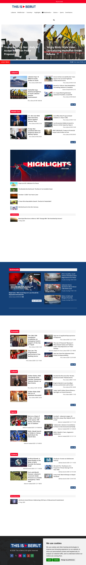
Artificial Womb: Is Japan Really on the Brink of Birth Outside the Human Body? (34, 462)
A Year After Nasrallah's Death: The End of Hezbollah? (34, 201)
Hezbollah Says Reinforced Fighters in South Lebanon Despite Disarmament (34, 93)
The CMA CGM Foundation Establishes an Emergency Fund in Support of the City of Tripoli (34, 340)
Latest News (5, 62)
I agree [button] (49, 560)
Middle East (21, 12)
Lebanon (13, 12)
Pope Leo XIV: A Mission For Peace (28, 183)
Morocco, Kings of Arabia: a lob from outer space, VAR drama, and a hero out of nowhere (34, 419)
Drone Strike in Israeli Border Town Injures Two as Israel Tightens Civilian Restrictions (64, 78)
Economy (30, 12)
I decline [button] (56, 560)
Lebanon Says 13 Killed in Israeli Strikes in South (33, 78)
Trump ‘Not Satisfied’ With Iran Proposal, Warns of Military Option (34, 131)
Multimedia (47, 12)
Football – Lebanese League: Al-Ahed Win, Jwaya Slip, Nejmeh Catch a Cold (64, 418)
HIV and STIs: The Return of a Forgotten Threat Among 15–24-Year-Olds (63, 467)
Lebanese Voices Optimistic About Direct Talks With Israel (69, 286)
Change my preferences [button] (68, 560)
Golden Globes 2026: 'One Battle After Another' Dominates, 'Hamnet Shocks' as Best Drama (35, 379)
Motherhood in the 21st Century (28, 207)
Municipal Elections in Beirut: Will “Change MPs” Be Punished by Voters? (40, 218)
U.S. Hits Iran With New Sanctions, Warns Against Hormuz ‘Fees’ (34, 118)
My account (59, 1)
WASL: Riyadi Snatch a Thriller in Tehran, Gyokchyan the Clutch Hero (34, 434)
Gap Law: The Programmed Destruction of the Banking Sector (34, 353)
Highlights (37, 12)
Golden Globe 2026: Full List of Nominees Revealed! (34, 393)
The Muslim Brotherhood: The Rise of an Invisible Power (35, 189)
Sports (62, 12)
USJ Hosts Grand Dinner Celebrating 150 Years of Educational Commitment (41, 500)
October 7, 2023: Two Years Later (28, 194)
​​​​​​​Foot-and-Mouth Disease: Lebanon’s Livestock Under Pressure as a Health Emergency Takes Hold (35, 476)
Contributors (68, 12)
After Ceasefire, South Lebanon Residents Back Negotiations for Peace (69, 275)
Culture (55, 12)
